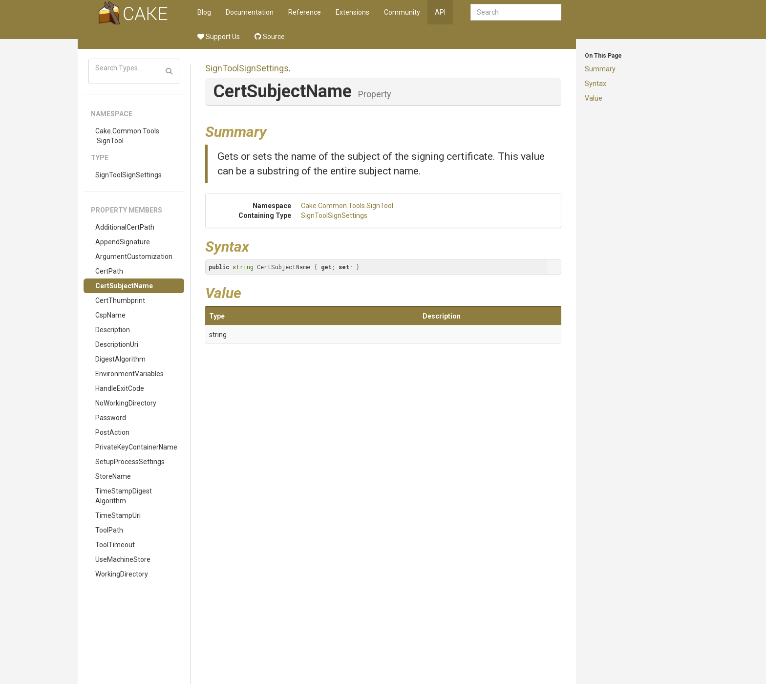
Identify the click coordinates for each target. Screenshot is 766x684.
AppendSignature (122, 242)
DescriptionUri (116, 344)
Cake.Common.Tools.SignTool (127, 136)
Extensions (352, 12)
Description (112, 330)
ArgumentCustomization (133, 256)
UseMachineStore (122, 559)
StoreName (113, 476)
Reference (304, 12)
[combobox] (515, 12)
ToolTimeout (115, 545)
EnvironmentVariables (129, 374)
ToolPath (109, 530)
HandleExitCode (119, 388)
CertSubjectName (124, 286)
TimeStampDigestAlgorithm (123, 496)
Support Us (218, 37)
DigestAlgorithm (120, 359)
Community (402, 12)
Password (110, 418)
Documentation (250, 12)
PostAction (112, 432)
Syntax (595, 83)
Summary (600, 69)
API (440, 12)
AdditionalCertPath (124, 227)
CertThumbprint (120, 300)
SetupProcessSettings (130, 462)
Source (270, 37)
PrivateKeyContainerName (136, 447)
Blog (204, 12)
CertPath (109, 271)
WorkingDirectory (121, 574)
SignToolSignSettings (128, 175)
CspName (110, 315)
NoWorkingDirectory (125, 403)
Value (593, 98)
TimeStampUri (118, 515)
